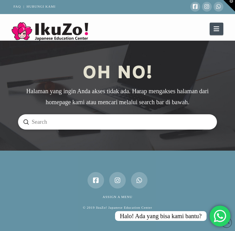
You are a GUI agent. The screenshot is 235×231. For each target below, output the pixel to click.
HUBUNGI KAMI (41, 6)
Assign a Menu (117, 197)
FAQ (17, 6)
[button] (216, 29)
